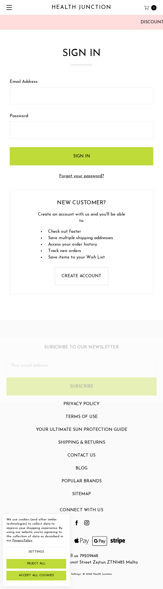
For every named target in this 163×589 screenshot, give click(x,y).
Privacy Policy (81, 408)
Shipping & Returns (81, 446)
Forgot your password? (81, 176)
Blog (81, 472)
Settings (36, 551)
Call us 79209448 (81, 556)
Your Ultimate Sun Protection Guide (81, 434)
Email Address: (24, 82)
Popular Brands (82, 485)
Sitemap (81, 498)
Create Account (81, 276)
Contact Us (81, 459)
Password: (19, 116)
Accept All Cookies (36, 575)
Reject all (36, 563)
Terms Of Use (82, 421)
